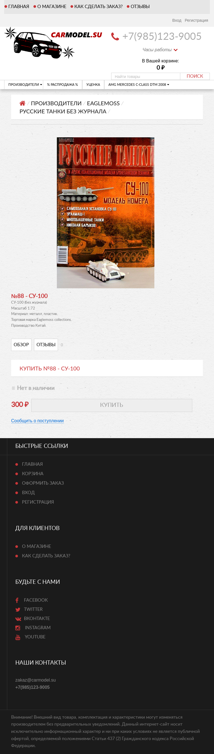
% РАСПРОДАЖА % (62, 84)
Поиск (195, 76)
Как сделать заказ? (98, 6)
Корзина (32, 474)
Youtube (30, 637)
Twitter (29, 609)
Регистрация (196, 20)
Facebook (31, 600)
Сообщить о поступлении (37, 420)
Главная (18, 6)
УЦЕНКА (93, 84)
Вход (176, 20)
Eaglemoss (103, 103)
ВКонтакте (32, 618)
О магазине (51, 6)
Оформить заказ (43, 483)
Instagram (33, 628)
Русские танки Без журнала (63, 111)
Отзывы (140, 6)
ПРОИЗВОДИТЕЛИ (25, 84)
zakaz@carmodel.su (35, 680)
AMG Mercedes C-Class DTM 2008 (138, 84)
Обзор (21, 345)
